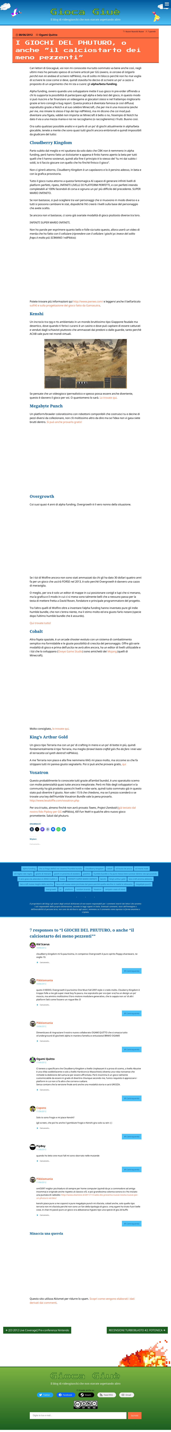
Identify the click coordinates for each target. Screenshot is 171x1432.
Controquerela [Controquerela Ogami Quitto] (132, 1100)
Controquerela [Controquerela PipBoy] (132, 1171)
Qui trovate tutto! (40, 625)
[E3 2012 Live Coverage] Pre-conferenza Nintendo (39, 1332)
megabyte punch (143, 886)
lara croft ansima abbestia (140, 881)
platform (69, 891)
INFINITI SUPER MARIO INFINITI (82, 881)
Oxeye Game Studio (70, 653)
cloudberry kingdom (94, 870)
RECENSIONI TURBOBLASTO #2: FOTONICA (135, 1332)
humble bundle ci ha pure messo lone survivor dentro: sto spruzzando (125, 876)
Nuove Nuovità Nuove (134, 31)
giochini (86, 876)
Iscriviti (134, 1417)
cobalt (109, 870)
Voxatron (98, 891)
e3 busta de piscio (124, 870)
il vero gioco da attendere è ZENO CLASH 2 (38, 881)
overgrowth (51, 891)
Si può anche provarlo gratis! (64, 424)
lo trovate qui (60, 731)
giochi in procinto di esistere (67, 876)
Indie (62, 881)
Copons (41, 1110)
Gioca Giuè (85, 12)
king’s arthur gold (117, 881)
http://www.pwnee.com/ (88, 303)
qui (124, 766)
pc (61, 891)
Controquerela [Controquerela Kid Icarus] (132, 973)
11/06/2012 (41, 1064)
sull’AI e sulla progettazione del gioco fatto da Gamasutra (65, 307)
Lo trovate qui (108, 400)
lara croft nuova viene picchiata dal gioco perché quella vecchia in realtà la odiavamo (94, 886)
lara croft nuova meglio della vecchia (36, 886)
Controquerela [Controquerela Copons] (132, 1138)
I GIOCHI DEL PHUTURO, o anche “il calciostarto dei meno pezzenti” (85, 51)
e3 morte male (141, 870)
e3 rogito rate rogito (23, 876)
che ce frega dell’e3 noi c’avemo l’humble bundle (60, 870)
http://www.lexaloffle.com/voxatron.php (54, 802)
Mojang (112, 653)
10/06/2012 (41, 950)
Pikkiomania (44, 982)
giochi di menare (43, 876)
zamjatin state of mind (115, 891)
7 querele (152, 31)
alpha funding (29, 870)
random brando (83, 891)
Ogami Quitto (48, 35)
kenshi (103, 881)
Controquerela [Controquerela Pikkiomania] (132, 1015)
